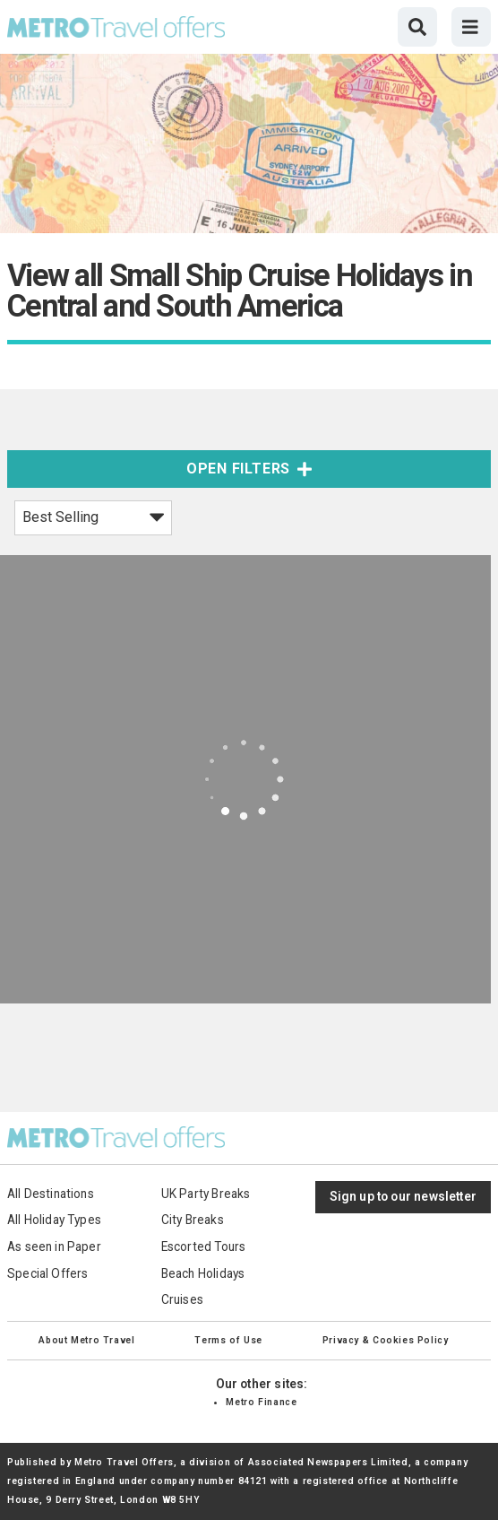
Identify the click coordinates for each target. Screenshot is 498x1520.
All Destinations (50, 1193)
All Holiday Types (54, 1219)
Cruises (182, 1299)
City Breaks (192, 1219)
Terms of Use (228, 1340)
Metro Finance (261, 1402)
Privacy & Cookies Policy (385, 1340)
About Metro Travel (86, 1340)
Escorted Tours (203, 1246)
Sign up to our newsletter (403, 1196)
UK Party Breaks (206, 1193)
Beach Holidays (203, 1273)
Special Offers (48, 1273)
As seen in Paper (54, 1246)
